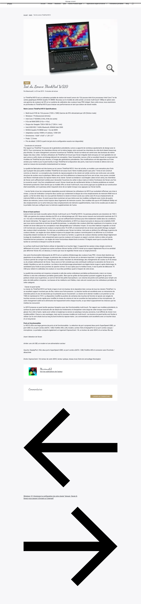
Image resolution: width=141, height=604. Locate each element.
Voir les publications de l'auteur (51, 372)
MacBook (58, 4)
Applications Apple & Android (96, 4)
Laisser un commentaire (101, 396)
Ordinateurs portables (116, 4)
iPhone (50, 4)
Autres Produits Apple (75, 4)
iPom (9, 4)
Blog (127, 4)
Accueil (43, 4)
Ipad (64, 4)
